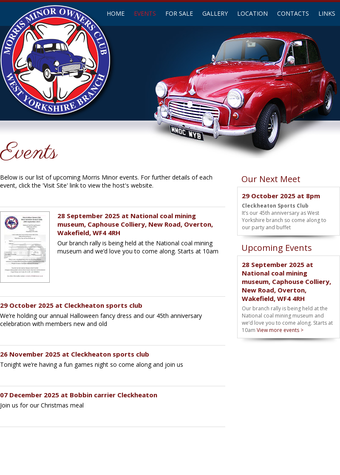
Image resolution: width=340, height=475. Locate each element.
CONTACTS (293, 13)
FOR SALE (179, 13)
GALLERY (215, 13)
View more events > (280, 330)
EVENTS (145, 13)
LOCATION (252, 13)
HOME (116, 13)
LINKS (326, 13)
